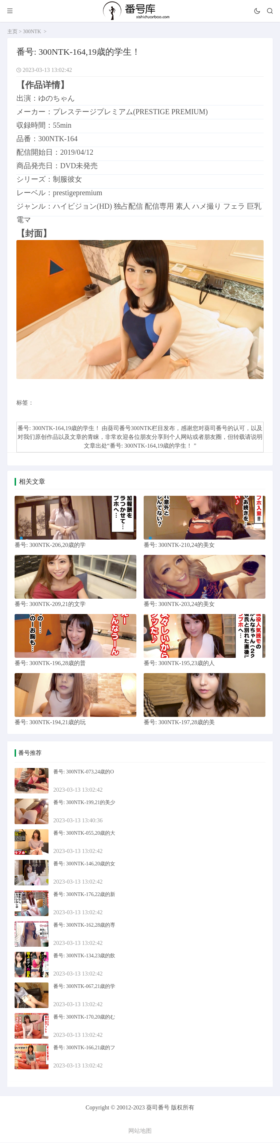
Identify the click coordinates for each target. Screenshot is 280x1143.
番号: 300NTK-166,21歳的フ (84, 1048)
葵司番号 (216, 428)
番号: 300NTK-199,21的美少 (84, 803)
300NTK (32, 31)
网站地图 (140, 1131)
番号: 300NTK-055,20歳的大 (84, 833)
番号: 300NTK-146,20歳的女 (84, 864)
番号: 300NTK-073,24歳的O (83, 772)
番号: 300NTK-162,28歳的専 (84, 925)
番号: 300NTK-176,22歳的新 (84, 894)
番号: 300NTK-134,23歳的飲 (84, 956)
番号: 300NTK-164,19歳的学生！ (152, 446)
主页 (12, 31)
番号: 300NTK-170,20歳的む (84, 1017)
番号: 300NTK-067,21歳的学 (84, 986)
